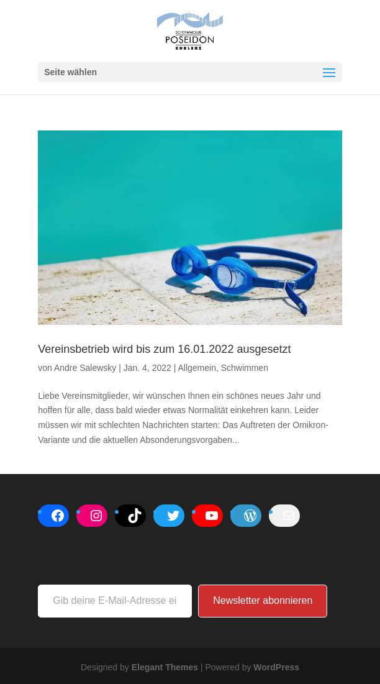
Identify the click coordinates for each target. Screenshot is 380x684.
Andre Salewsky (85, 368)
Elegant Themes (165, 667)
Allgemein (196, 368)
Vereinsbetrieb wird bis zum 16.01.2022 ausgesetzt (164, 349)
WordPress (276, 667)
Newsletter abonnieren (262, 600)
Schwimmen (244, 368)
